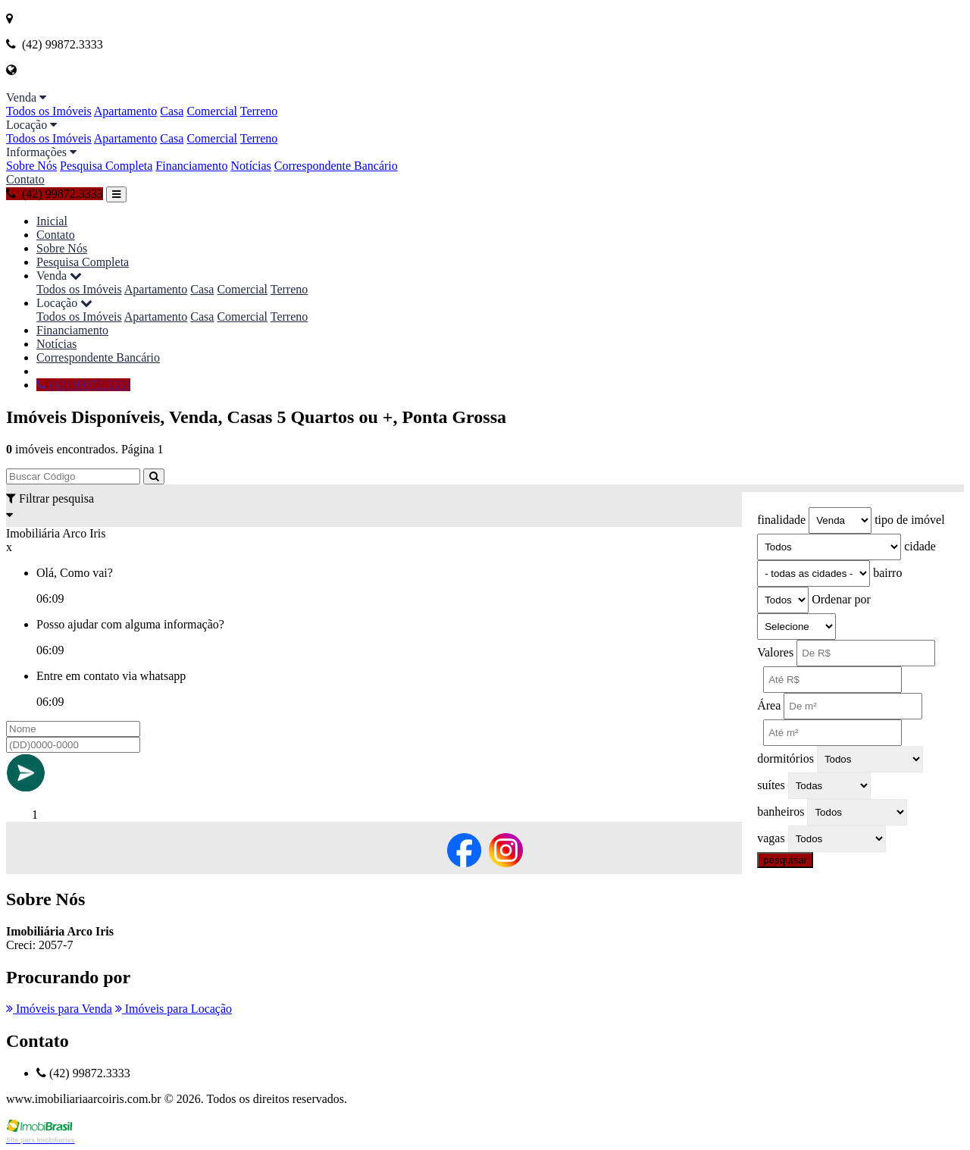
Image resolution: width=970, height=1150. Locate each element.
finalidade (781, 519)
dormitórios (785, 758)
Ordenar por (841, 599)
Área (769, 705)
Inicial (51, 221)
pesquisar (785, 860)
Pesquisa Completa (106, 165)
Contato (25, 179)
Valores (775, 652)
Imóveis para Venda (59, 1008)
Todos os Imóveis (49, 111)
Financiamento (191, 165)
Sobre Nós (31, 165)
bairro (887, 572)
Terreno (259, 111)
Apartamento (126, 111)
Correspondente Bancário (336, 165)
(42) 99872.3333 (54, 193)
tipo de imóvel (909, 519)
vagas (770, 838)
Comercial (211, 111)
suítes (770, 785)
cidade (920, 546)
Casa (171, 111)
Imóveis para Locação (173, 1008)
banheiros (780, 811)
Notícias (250, 165)
